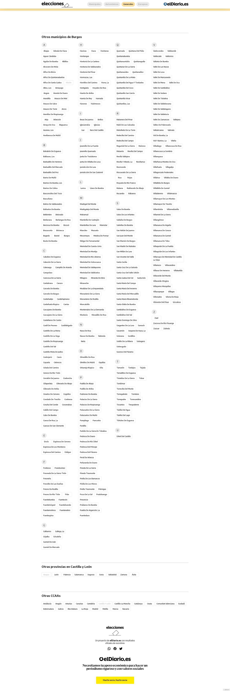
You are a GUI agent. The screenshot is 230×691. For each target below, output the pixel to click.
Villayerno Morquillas (162, 286)
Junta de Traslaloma (88, 156)
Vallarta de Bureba (161, 61)
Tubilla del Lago (123, 415)
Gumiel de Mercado (51, 547)
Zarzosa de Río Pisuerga (163, 323)
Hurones (83, 104)
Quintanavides (122, 72)
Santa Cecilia (122, 262)
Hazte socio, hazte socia (115, 680)
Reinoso (142, 146)
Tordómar (121, 383)
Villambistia (158, 209)
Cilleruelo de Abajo (64, 383)
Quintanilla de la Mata (126, 77)
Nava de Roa (85, 331)
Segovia (91, 575)
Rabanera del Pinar (124, 119)
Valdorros (169, 56)
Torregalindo (122, 394)
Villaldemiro (158, 193)
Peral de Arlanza (87, 457)
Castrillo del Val (49, 347)
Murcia (115, 609)
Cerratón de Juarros (51, 378)
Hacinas (83, 51)
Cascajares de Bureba (52, 310)
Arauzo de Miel (60, 98)
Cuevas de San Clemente (53, 426)
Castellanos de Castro (52, 320)
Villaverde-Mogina (161, 281)
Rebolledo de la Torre (126, 130)
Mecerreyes (85, 236)
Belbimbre (47, 215)
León (56, 575)
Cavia (59, 357)
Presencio (84, 500)
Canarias (79, 604)
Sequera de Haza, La (137, 331)
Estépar (68, 452)
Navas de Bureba (87, 336)
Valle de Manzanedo (161, 77)
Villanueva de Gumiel (162, 236)
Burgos (67, 236)
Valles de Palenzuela (162, 125)
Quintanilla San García (126, 93)
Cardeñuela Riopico (51, 304)
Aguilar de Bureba (50, 61)
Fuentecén (63, 500)
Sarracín (141, 325)
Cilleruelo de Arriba (51, 389)
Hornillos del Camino (88, 83)
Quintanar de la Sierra (126, 67)
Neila (83, 341)
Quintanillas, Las (123, 104)
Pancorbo (97, 420)
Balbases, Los (49, 156)
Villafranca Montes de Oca (164, 162)
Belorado (59, 215)
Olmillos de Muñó (87, 362)
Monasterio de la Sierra (90, 294)
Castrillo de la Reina (51, 331)
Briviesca (60, 230)
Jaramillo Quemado (88, 151)
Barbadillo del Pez (51, 172)
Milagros (83, 278)
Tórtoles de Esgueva (125, 420)
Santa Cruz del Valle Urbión (128, 273)
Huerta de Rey (86, 98)
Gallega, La (59, 531)
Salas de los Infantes (125, 215)
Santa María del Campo (126, 283)
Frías (67, 494)
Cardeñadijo (48, 299)
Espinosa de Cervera (61, 442)
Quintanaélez (137, 72)
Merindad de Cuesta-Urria (90, 246)
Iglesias (97, 125)
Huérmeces (95, 104)
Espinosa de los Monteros (54, 447)
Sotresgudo (121, 347)
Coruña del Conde (50, 405)
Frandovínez (60, 468)
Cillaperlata (47, 383)
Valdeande (172, 51)
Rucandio (120, 193)
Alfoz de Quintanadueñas (54, 77)
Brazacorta (47, 230)
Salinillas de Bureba (125, 225)
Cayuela (46, 362)
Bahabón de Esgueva (52, 151)
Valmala (171, 130)
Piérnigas (102, 489)
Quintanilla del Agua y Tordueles (130, 83)
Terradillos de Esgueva (126, 373)
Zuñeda (166, 328)
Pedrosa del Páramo (88, 452)
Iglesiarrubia (85, 125)
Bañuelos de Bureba (51, 209)
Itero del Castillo (97, 130)
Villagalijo (170, 167)
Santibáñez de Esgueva (126, 310)
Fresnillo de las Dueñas (53, 484)
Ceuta (149, 604)
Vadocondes (158, 51)
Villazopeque (158, 292)
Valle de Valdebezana (162, 104)
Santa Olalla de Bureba (126, 304)
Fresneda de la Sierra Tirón (54, 473)
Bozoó (66, 225)
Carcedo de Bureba (51, 288)
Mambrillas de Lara (88, 225)
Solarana (120, 336)
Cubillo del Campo (50, 410)
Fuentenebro (65, 510)
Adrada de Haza (60, 51)
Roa (119, 178)
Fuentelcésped (49, 505)
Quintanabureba (123, 56)
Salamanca (79, 575)
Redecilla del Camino (125, 135)
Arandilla (46, 98)
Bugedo (46, 236)
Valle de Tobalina (160, 98)
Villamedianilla (173, 209)
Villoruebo (157, 297)
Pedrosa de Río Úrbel (89, 442)
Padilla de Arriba (87, 389)
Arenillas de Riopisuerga (53, 114)
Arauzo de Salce (50, 104)
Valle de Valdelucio (161, 114)
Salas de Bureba (123, 209)
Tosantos (121, 405)
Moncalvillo (85, 304)
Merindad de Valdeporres (90, 267)
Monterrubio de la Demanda (92, 310)
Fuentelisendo (65, 505)
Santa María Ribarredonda (127, 299)
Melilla (105, 609)
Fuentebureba (49, 500)
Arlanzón (57, 119)
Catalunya (138, 604)
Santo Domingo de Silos (127, 320)
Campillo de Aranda (63, 267)
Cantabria (91, 604)
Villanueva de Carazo (162, 230)
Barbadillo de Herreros (52, 162)
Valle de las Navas (161, 67)
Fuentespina (48, 515)
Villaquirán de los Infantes (164, 251)
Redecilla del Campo (125, 141)
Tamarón (120, 368)
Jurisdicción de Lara (88, 167)
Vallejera (176, 119)
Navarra (125, 609)
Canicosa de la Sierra (52, 278)
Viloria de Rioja (172, 297)
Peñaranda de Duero (88, 463)
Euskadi (181, 604)
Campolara (47, 273)
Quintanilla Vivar (123, 98)
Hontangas (84, 56)
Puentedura (84, 515)
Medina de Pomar (101, 236)
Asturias (68, 604)
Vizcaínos (177, 302)
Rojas (129, 178)
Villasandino (170, 265)
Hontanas (105, 51)
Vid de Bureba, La (160, 135)
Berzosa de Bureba (51, 225)
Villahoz (156, 178)
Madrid (95, 609)
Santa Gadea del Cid (125, 278)
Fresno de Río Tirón (51, 494)
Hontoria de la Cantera (89, 61)
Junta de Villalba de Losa (90, 162)
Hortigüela (84, 88)
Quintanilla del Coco (125, 88)
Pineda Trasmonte (87, 473)
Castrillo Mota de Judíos (53, 352)
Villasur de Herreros (161, 270)
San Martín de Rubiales (126, 246)
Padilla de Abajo (87, 383)
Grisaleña (57, 537)
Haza (93, 51)
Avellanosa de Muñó (52, 135)
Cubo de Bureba (50, 415)
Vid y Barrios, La (159, 141)
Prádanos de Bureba (88, 505)
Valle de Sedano (160, 93)
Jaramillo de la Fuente (89, 146)
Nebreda (101, 336)
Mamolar (103, 225)
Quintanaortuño (123, 61)
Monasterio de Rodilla (89, 299)
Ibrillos (100, 119)
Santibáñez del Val (124, 315)
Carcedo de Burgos (51, 294)
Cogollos (67, 394)
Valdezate (157, 56)
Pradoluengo (101, 494)
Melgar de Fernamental (89, 241)
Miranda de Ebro (98, 278)
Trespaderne (133, 405)
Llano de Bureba (97, 188)
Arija (46, 119)
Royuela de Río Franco (126, 183)
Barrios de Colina (50, 188)
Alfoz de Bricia (49, 72)
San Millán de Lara (124, 251)
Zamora (123, 575)
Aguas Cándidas (49, 56)
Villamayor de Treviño (162, 204)
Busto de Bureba (50, 241)
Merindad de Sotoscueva (90, 262)
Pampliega (84, 420)
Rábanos (132, 193)
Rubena (120, 188)
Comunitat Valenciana (165, 604)
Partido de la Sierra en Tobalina (93, 431)
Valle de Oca (174, 83)
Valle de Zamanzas (161, 119)
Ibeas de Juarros (86, 119)
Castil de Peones (50, 325)
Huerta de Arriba (87, 93)
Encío (46, 442)
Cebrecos (57, 362)
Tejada (143, 368)
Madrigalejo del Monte (89, 209)
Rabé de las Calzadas (126, 125)
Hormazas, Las (86, 77)
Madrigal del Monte (88, 204)
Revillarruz (140, 162)
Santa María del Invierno (127, 288)
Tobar (141, 378)
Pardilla (83, 426)
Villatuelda (178, 270)
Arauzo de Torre (50, 109)
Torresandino (135, 399)
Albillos (65, 61)
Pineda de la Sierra (88, 468)
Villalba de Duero (171, 178)
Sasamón (120, 331)
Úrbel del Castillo (124, 436)
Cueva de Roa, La (50, 420)
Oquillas (102, 362)
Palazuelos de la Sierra (89, 410)
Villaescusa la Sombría (162, 151)
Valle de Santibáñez (161, 88)
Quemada (121, 51)
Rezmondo (121, 167)
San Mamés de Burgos (126, 241)
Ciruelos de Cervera (51, 394)
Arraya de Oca (49, 125)
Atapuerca (63, 125)
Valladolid (112, 575)
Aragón (58, 604)
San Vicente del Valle (125, 257)
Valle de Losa (158, 72)
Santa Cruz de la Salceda (127, 267)
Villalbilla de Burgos (161, 183)
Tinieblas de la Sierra (126, 378)
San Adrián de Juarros (125, 230)
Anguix (46, 93)
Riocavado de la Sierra (126, 172)
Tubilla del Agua (123, 410)
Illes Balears (73, 609)
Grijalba (46, 537)
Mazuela (94, 230)
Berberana (47, 220)
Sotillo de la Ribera (125, 341)
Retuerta (120, 151)
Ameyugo (59, 88)
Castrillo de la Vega (51, 336)
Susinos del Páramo (125, 352)
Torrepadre (121, 399)
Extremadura (48, 609)
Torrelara (135, 394)
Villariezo (157, 265)
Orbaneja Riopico (87, 368)
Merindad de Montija (88, 251)
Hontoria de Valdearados (90, 67)
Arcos (64, 109)
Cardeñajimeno (63, 299)
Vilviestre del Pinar (161, 302)
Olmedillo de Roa (87, 357)
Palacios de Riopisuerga (90, 405)
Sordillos (131, 336)
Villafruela (157, 167)
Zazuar (156, 328)
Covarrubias (67, 405)
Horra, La (105, 83)
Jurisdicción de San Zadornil (91, 172)
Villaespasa (158, 156)
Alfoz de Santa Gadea (52, 83)
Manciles (83, 230)
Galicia (61, 609)
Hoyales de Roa (99, 88)
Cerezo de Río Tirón (51, 373)
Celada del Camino (51, 368)
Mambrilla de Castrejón (89, 220)
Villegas (171, 292)
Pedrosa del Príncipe (88, 447)
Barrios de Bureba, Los (52, 183)
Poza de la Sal (86, 494)
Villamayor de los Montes (164, 199)
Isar (83, 130)
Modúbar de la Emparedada (91, 288)
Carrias (66, 304)
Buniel (56, 236)
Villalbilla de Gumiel (161, 188)
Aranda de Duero (60, 93)
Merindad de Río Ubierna (90, 257)
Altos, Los (47, 88)
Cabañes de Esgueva (52, 257)
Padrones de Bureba (88, 394)
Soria (101, 575)
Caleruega (47, 267)
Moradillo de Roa (99, 315)
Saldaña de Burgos (124, 220)
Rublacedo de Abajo (135, 188)
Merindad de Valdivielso (90, 273)
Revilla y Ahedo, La (124, 162)
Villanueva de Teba (161, 241)
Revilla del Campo (135, 151)
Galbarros (47, 531)
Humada (99, 98)
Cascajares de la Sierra (52, 315)
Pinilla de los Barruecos (90, 478)
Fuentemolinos (49, 510)
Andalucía (47, 604)
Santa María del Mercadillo (128, 294)
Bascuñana (47, 199)
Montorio (84, 315)
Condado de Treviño (51, 399)
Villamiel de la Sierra (162, 215)
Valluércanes (158, 130)
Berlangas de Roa (63, 220)
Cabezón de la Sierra (52, 262)
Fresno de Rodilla (50, 489)
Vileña (173, 141)
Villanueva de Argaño (162, 225)
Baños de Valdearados (52, 204)
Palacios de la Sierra (88, 399)
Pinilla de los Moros (88, 484)
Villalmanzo (172, 193)
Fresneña (47, 478)
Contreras (68, 399)
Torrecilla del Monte (125, 389)
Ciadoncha (67, 378)
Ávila (134, 575)
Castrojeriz (47, 357)
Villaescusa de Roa (173, 146)
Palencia (67, 575)
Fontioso (47, 468)
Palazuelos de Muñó (88, 415)
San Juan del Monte (125, 236)
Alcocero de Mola (50, 67)
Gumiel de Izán (49, 542)
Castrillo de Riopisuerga (53, 341)
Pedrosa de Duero (87, 436)
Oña (101, 368)
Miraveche (84, 283)
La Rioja (85, 609)
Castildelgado (66, 325)
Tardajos (132, 368)
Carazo (60, 283)
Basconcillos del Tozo (52, 193)
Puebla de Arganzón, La (90, 510)
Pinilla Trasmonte (87, 489)
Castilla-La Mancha (122, 604)
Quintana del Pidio (136, 51)
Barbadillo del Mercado (53, 167)
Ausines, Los (48, 130)
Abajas (46, 51)
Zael (156, 318)
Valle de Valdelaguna (162, 109)
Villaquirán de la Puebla (163, 246)
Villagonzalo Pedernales (163, 172)
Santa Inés (141, 278)
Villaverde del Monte (162, 276)
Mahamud (84, 215)
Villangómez (158, 220)
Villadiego (157, 146)
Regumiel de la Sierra (126, 146)
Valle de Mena (159, 83)
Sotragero (141, 341)
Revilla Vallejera (123, 156)
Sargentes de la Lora (125, 325)
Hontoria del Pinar (87, 72)
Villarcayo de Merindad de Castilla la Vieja (167, 258)
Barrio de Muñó (49, 178)
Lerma (83, 188)
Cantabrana (48, 283)
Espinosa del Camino (52, 452)
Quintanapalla (139, 61)
